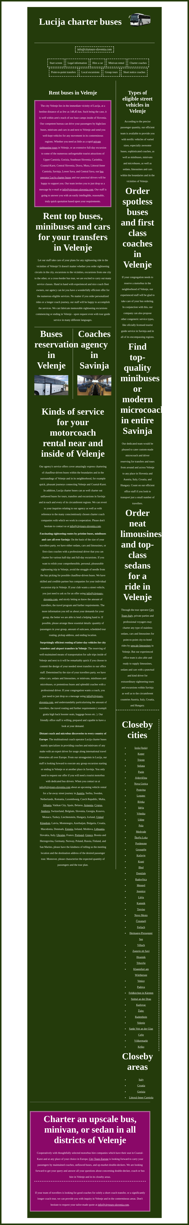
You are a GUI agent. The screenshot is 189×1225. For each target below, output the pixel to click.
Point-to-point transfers (63, 72)
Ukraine (60, 835)
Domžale (141, 873)
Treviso (141, 909)
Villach (141, 945)
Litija (141, 897)
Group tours (111, 72)
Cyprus (98, 805)
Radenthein (141, 1016)
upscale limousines (141, 645)
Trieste (141, 759)
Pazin (141, 771)
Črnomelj (141, 921)
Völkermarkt (141, 1040)
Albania (47, 805)
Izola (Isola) (141, 747)
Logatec (141, 795)
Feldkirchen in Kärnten (141, 992)
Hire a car (97, 62)
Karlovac (141, 1004)
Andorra (45, 811)
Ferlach (141, 927)
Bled (140, 867)
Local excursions (90, 72)
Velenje (141, 1022)
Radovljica (141, 879)
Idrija (141, 807)
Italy (141, 1079)
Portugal (79, 835)
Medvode (141, 831)
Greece (89, 835)
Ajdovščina (141, 777)
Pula (141, 825)
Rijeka (141, 801)
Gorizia (141, 1091)
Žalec (141, 1010)
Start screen (56, 62)
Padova (141, 986)
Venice (141, 980)
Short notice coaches (134, 72)
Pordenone (141, 843)
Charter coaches (138, 62)
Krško (141, 1046)
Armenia (88, 805)
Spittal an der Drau (141, 998)
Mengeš (141, 885)
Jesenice (141, 891)
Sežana (141, 765)
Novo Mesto (141, 915)
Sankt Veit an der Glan (141, 1028)
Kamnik (141, 903)
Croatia (141, 1085)
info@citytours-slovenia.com (94, 49)
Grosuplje (141, 849)
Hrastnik (141, 957)
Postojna (141, 789)
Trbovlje (140, 963)
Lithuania (99, 829)
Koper (141, 753)
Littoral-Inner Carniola (141, 1097)
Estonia (69, 829)
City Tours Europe (99, 1158)
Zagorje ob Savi (141, 951)
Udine (141, 819)
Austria (80, 793)
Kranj (141, 861)
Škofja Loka (141, 837)
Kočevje (141, 855)
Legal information (77, 62)
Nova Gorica (141, 783)
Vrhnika (141, 813)
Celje (141, 1034)
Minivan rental (116, 62)
